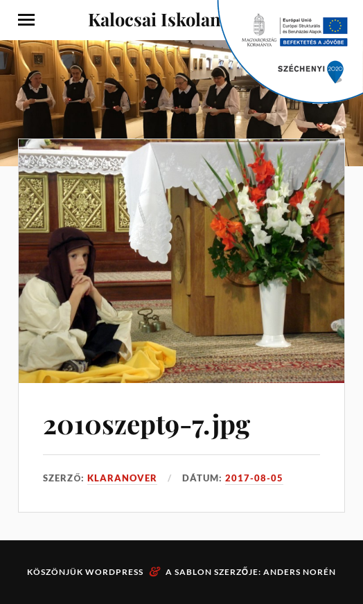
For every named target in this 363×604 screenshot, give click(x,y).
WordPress (114, 572)
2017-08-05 (254, 477)
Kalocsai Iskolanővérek (182, 18)
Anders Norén (299, 572)
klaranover (122, 477)
